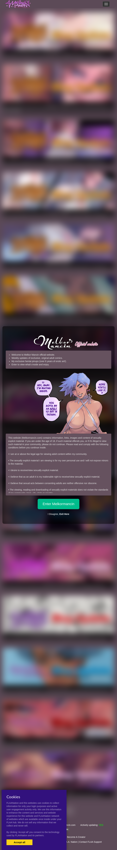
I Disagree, (58, 514)
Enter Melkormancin (58, 504)
